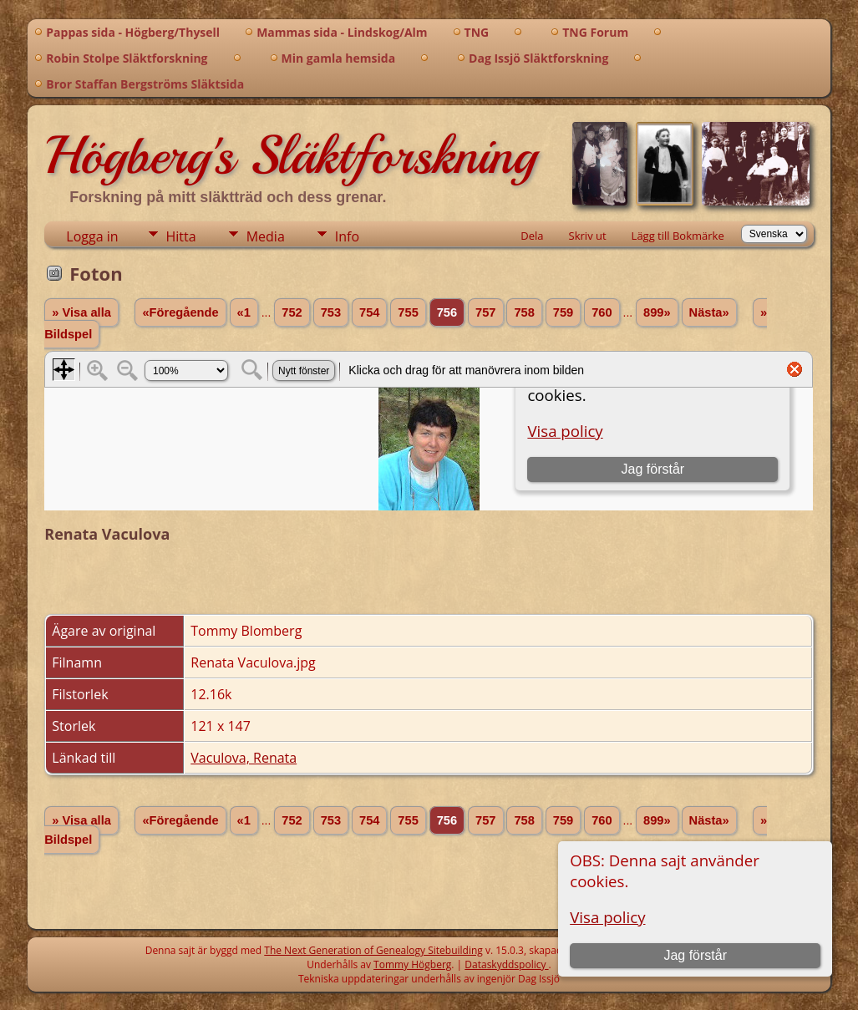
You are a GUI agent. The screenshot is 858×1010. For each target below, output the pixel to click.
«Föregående (180, 312)
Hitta (181, 236)
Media (265, 236)
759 (563, 312)
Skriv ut (588, 235)
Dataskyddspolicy (506, 964)
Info (347, 236)
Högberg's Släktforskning (290, 155)
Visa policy (607, 916)
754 (369, 312)
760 (601, 312)
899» (657, 312)
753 (331, 312)
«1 (244, 312)
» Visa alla (81, 312)
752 (292, 312)
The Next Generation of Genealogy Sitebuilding (373, 950)
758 (524, 312)
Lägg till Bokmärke (678, 235)
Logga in (92, 236)
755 (408, 312)
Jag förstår (695, 955)
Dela (531, 235)
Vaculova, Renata (243, 758)
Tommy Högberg (412, 964)
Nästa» (709, 312)
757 (485, 312)
